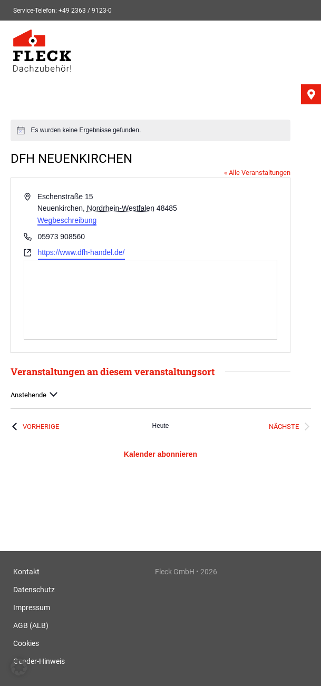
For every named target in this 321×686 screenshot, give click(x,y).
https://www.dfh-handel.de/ (81, 252)
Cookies (26, 643)
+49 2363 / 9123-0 (85, 10)
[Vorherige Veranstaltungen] (35, 427)
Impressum (31, 607)
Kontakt (26, 571)
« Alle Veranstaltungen (257, 173)
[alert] (150, 130)
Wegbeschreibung (67, 220)
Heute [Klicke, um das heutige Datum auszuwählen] (160, 425)
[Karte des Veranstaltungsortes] (150, 299)
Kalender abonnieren (160, 454)
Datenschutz (34, 589)
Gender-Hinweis (39, 661)
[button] (19, 667)
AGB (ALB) (30, 625)
